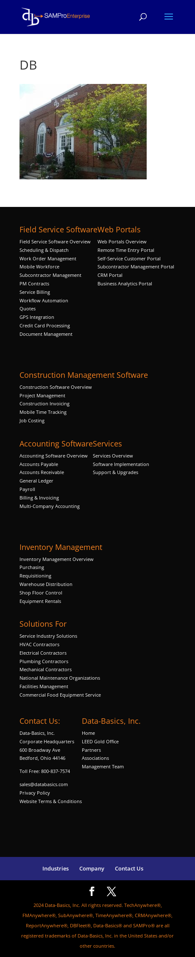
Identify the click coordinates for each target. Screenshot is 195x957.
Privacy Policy (35, 793)
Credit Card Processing (45, 325)
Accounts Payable (39, 464)
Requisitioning (36, 575)
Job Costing (32, 420)
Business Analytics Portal (125, 283)
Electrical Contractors (43, 653)
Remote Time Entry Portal (126, 250)
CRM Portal (110, 275)
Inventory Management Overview (57, 559)
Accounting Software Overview (54, 455)
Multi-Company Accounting (50, 506)
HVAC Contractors (39, 644)
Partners (91, 750)
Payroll (27, 489)
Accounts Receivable (42, 472)
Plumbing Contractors (44, 661)
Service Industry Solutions (48, 636)
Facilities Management (44, 686)
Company (91, 868)
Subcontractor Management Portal (136, 266)
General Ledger (36, 480)
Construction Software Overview (56, 387)
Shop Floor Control (41, 592)
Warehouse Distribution (46, 584)
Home (88, 733)
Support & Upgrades (115, 472)
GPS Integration (37, 317)
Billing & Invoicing (39, 497)
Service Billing (35, 292)
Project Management (42, 395)
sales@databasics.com (44, 784)
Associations (95, 758)
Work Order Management (48, 258)
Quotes (28, 308)
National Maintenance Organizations (60, 678)
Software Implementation (121, 464)
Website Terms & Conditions (51, 801)
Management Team (103, 766)
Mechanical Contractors (46, 669)
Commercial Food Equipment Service (60, 695)
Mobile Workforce (39, 266)
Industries (55, 868)
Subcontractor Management (50, 275)
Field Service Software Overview (55, 241)
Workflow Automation (44, 300)
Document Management (47, 334)
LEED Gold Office (100, 741)
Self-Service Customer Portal (129, 258)
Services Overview (113, 455)
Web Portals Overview (122, 241)
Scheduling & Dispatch (44, 250)
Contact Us (129, 868)
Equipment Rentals (40, 601)
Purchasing (32, 567)
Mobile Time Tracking (43, 412)
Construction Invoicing (45, 403)
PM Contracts (34, 283)
